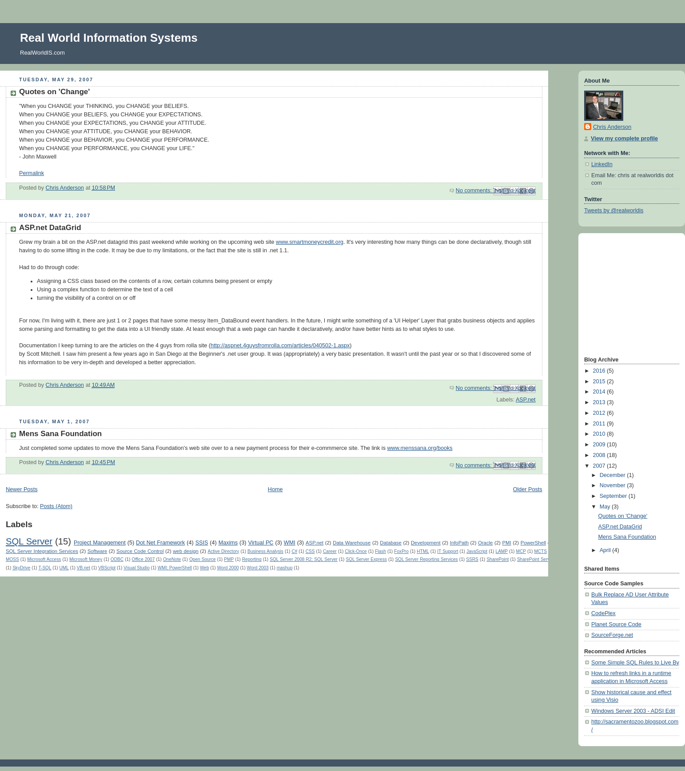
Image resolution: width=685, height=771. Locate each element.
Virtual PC (260, 543)
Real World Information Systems (109, 37)
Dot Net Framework (160, 543)
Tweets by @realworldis (613, 210)
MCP (521, 551)
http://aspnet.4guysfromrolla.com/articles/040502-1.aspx (280, 345)
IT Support (447, 551)
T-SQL (44, 567)
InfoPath (459, 542)
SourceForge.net (612, 635)
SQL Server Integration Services (42, 551)
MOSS (12, 559)
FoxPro (401, 551)
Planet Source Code (616, 624)
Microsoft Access (44, 559)
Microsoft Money (85, 559)
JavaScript (476, 551)
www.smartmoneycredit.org (309, 242)
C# (294, 551)
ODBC (117, 559)
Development (426, 542)
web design (186, 551)
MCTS (540, 551)
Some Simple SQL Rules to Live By (635, 663)
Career (330, 551)
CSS (310, 551)
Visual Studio (136, 567)
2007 (600, 466)
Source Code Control (139, 551)
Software (98, 551)
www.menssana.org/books (419, 448)
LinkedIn (602, 164)
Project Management (100, 543)
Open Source (202, 559)
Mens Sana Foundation (60, 433)
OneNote (172, 559)
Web (204, 567)
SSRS (472, 559)
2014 (600, 392)
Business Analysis (265, 551)
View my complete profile (624, 138)
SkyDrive (21, 567)
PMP (229, 559)
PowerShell (533, 542)
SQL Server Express (366, 559)
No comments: (475, 190)
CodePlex (603, 613)
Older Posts (527, 489)
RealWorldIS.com (42, 52)
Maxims (228, 543)
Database (391, 542)
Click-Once (355, 551)
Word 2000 (228, 567)
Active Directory (223, 551)
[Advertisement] (610, 293)
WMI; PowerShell (175, 567)
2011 (600, 424)
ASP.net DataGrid (50, 227)
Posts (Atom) (56, 506)
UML (64, 567)
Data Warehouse (351, 542)
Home (275, 489)
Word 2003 (258, 567)
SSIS (201, 543)
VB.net (83, 567)
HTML (423, 551)
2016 (600, 371)
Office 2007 (143, 559)
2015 (600, 381)
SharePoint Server (535, 559)
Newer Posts (21, 489)
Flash (380, 551)
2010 (600, 434)
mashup (285, 567)
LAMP (502, 551)
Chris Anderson (612, 127)
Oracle (485, 542)
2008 (600, 455)
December (613, 475)
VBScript (106, 567)
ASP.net (526, 400)
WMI (289, 543)
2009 (600, 444)
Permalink (31, 173)
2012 (600, 413)
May (606, 507)
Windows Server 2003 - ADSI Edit (633, 711)
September (614, 496)
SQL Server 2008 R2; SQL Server (304, 559)
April (606, 550)
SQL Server (29, 541)
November (613, 485)
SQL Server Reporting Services (426, 559)
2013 (600, 402)
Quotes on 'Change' (54, 91)
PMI (506, 542)
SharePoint (497, 559)
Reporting (252, 559)
